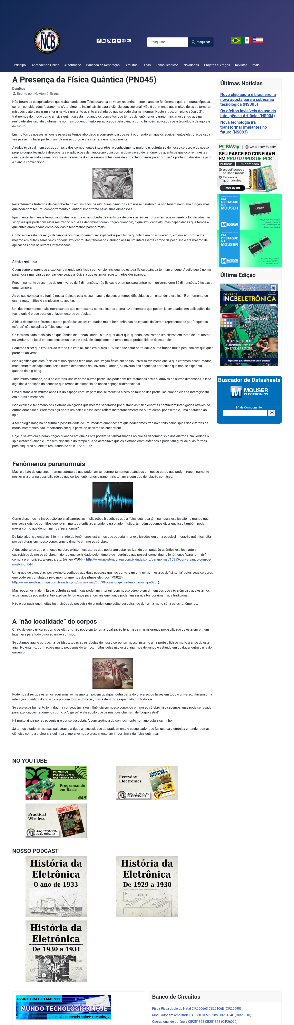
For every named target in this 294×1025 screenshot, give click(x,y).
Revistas (241, 65)
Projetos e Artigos (217, 65)
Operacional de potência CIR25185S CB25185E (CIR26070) (194, 1022)
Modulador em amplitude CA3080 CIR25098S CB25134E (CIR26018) (201, 1015)
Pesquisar (201, 42)
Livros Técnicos (167, 65)
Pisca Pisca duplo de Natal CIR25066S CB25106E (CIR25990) (196, 1009)
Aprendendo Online (45, 65)
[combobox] (167, 42)
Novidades (191, 65)
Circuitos (131, 65)
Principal (20, 65)
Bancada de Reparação (103, 65)
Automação (72, 65)
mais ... (257, 65)
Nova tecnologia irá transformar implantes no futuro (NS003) (243, 127)
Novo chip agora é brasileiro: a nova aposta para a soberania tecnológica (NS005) (248, 99)
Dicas (147, 65)
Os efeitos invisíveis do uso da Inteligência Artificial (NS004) (248, 113)
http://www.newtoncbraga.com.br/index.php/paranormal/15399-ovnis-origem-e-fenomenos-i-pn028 (84, 582)
